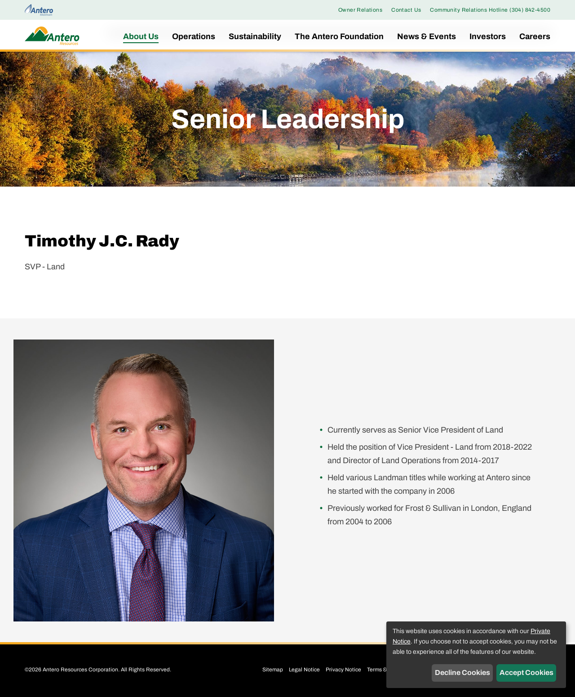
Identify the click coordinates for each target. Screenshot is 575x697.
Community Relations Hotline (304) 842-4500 (490, 10)
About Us (141, 36)
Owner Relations (360, 10)
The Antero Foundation (339, 36)
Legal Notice (304, 669)
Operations (193, 36)
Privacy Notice (343, 669)
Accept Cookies (526, 672)
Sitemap (272, 669)
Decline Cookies (462, 672)
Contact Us (406, 10)
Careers (534, 36)
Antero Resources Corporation (80, 669)
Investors (487, 36)
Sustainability (255, 36)
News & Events (426, 36)
